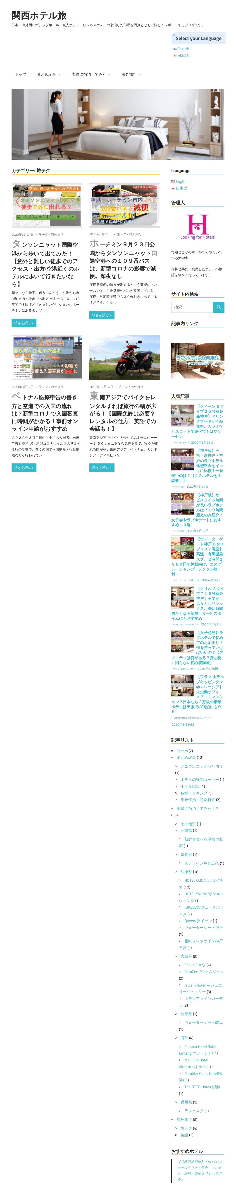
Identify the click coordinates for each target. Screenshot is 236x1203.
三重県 (186, 830)
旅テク (43, 234)
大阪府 (186, 956)
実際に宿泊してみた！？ (198, 808)
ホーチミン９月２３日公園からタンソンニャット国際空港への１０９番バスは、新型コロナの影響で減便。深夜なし (123, 260)
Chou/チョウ (195, 965)
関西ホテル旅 (39, 15)
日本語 (183, 56)
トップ (20, 74)
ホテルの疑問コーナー (200, 779)
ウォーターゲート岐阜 (203, 1022)
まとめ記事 (46, 74)
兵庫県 (186, 872)
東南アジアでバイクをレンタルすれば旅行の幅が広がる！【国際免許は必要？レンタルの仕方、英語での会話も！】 (122, 413)
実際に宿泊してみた (89, 74)
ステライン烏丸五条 (201, 863)
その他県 (188, 824)
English (183, 49)
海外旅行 (129, 74)
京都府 (186, 855)
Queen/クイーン (198, 921)
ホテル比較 (190, 786)
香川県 (186, 1102)
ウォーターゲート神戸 (203, 927)
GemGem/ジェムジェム (204, 972)
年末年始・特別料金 (198, 800)
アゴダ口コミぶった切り (202, 766)
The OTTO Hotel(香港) (202, 1087)
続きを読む (22, 323)
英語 (184, 1135)
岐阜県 (186, 1014)
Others (182, 751)
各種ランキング (194, 793)
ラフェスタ (194, 1111)
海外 (184, 1038)
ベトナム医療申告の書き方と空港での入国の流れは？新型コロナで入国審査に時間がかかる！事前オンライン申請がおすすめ (45, 413)
